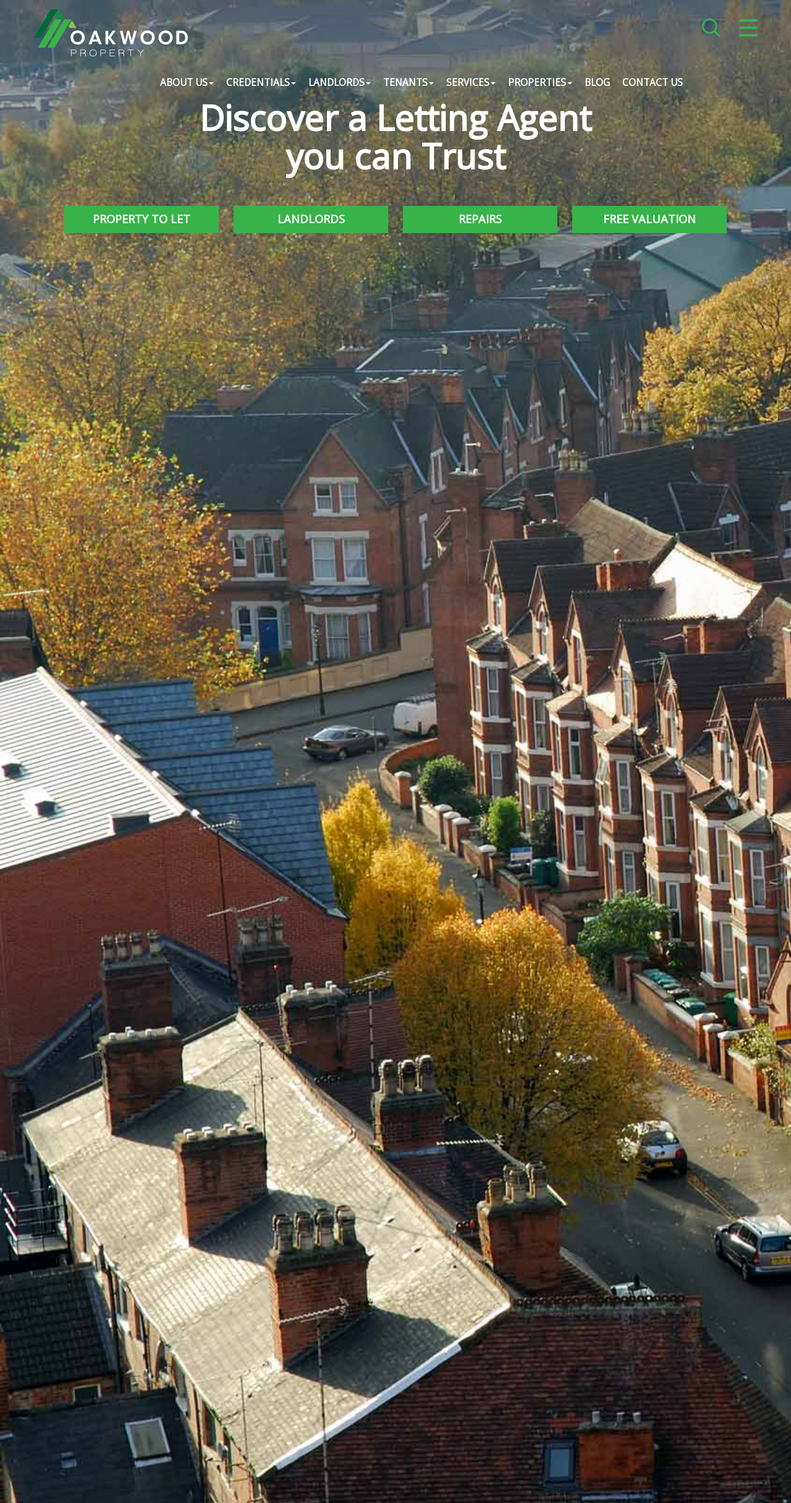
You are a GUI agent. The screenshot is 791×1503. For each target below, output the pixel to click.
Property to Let (141, 218)
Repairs (480, 218)
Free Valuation (649, 218)
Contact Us (652, 83)
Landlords (311, 218)
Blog (597, 83)
